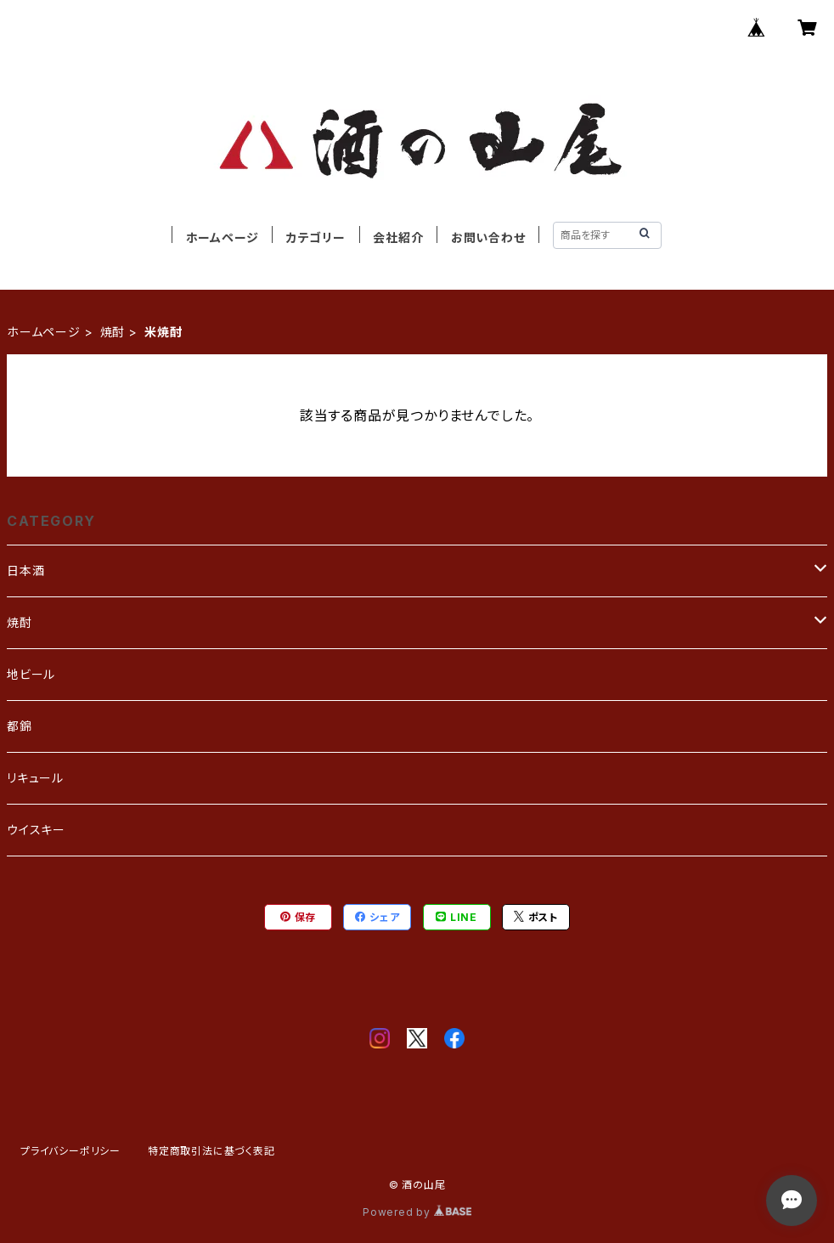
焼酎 (113, 332)
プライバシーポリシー (70, 1150)
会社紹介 (398, 237)
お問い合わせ (488, 237)
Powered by (417, 1212)
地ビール (31, 674)
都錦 (19, 726)
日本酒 (25, 570)
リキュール (35, 778)
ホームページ (222, 237)
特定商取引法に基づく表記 (211, 1150)
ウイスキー (36, 829)
